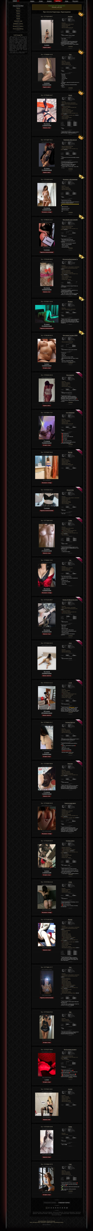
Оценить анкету (46, 47)
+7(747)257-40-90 (48, 1049)
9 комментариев (46, 289)
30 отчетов (47, 630)
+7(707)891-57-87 (48, 412)
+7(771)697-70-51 (48, 140)
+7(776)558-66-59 (48, 840)
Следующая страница (64, 1202)
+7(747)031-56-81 (48, 1089)
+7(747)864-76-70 (48, 1164)
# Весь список (75, 1)
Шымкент (49, 1)
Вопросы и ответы (18, 26)
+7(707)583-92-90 (48, 1126)
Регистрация (43, 1222)
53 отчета (46, 549)
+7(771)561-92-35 (48, 643)
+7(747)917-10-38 (48, 301)
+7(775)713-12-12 (48, 682)
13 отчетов (47, 208)
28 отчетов (47, 589)
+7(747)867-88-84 (48, 763)
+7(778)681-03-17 (48, 722)
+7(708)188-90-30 (48, 335)
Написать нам (18, 21)
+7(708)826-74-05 (48, 560)
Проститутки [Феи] (18, 5)
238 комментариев (46, 713)
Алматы (32, 1)
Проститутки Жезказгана (69, 1212)
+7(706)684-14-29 (48, 54)
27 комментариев (47, 551)
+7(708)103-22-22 (48, 219)
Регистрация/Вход (18, 28)
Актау (66, 1)
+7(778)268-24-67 (48, 95)
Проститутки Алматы (42, 1221)
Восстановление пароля (58, 1222)
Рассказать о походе (46, 212)
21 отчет (46, 752)
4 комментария (46, 754)
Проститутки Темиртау (47, 1212)
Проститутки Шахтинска (75, 1213)
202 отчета (47, 711)
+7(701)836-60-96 (48, 179)
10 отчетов (47, 124)
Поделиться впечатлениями (46, 252)
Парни (18, 8)
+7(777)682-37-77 (48, 967)
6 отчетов (46, 83)
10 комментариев (47, 326)
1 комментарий (46, 125)
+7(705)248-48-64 (48, 259)
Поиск (18, 13)
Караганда (58, 1)
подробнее (70, 46)
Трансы (18, 11)
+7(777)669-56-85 (48, 520)
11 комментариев (47, 170)
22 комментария (46, 631)
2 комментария (46, 209)
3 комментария (46, 84)
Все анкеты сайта (36, 1222)
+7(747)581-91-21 (48, 489)
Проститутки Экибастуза (58, 1212)
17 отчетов (47, 441)
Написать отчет (46, 127)
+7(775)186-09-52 (48, 919)
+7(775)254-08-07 (48, 16)
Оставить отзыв (46, 368)
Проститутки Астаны (37, 1212)
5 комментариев (46, 794)
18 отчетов (47, 671)
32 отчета (46, 168)
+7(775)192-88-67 (48, 599)
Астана (41, 1)
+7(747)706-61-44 (48, 882)
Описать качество (47, 675)
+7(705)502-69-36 (48, 375)
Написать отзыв (46, 553)
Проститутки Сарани (64, 1213)
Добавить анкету (18, 23)
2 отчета (46, 45)
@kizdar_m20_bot (57, 7)
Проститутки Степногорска (54, 1213)
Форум (18, 16)
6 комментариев (46, 365)
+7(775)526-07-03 (48, 1012)
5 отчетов (46, 508)
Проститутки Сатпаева (43, 1213)
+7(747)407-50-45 (48, 452)
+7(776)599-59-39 (48, 803)
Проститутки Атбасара (56, 1214)
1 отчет (47, 1079)
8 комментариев (46, 673)
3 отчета (46, 364)
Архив (18, 18)
